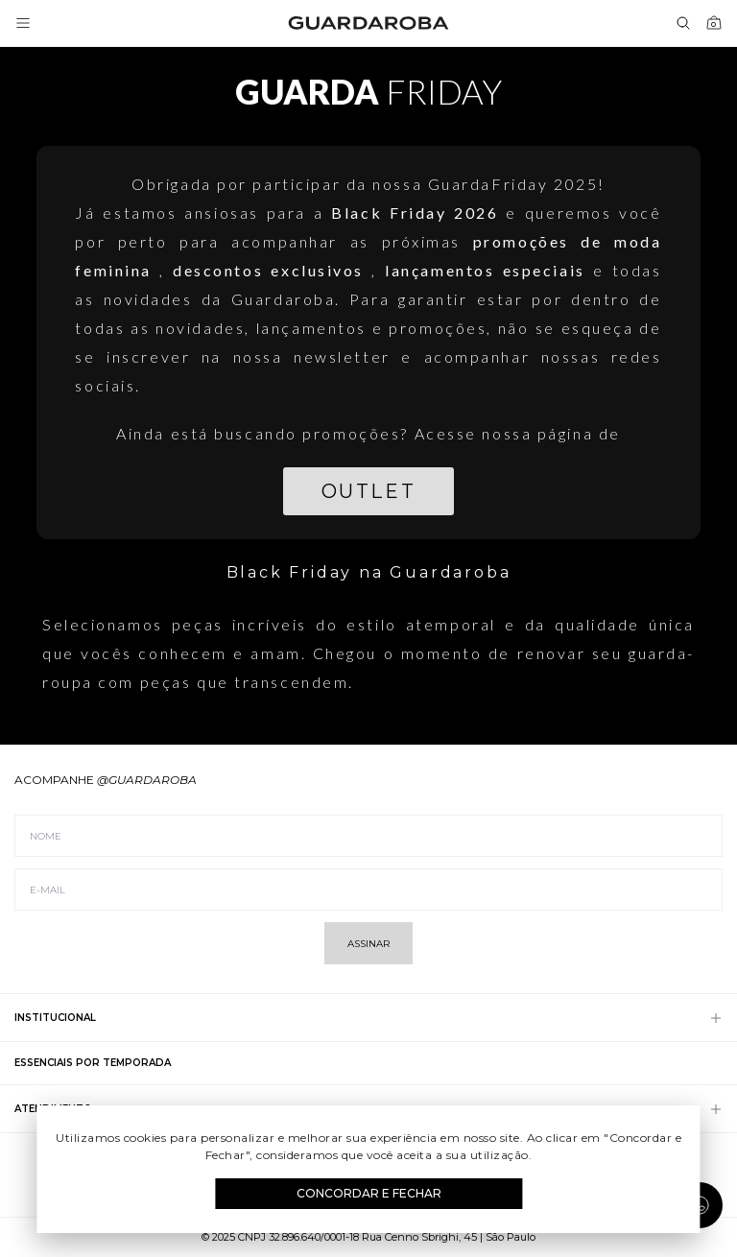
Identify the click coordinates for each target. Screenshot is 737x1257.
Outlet (368, 491)
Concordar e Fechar (369, 1193)
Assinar (368, 943)
